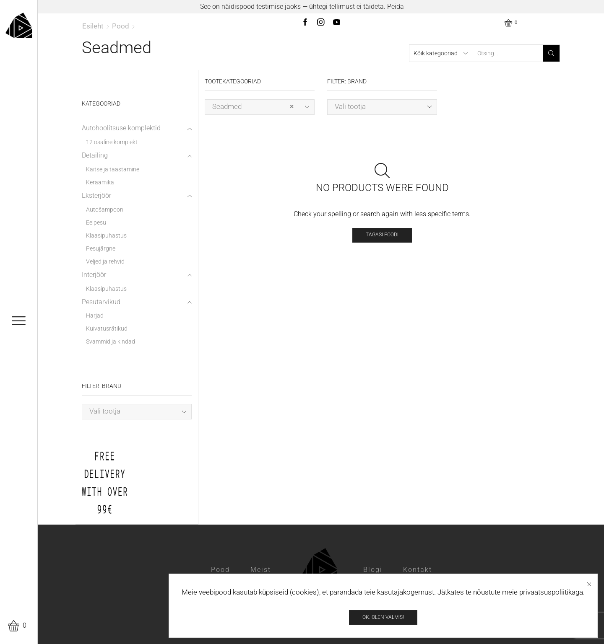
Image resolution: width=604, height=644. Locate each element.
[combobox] (260, 107)
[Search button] (551, 53)
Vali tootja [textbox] (350, 106)
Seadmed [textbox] (253, 107)
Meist (260, 570)
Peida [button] (395, 6)
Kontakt (417, 570)
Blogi (373, 570)
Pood (120, 26)
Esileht (93, 26)
